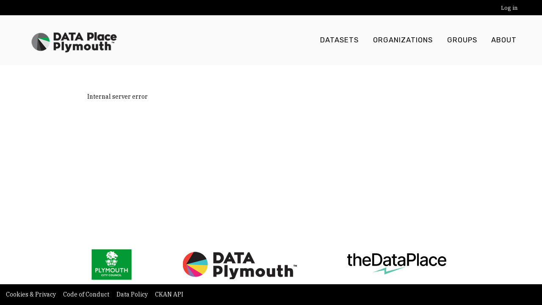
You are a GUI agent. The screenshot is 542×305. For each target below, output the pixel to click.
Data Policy (132, 294)
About (504, 40)
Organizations (403, 40)
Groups (462, 40)
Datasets (339, 40)
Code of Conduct (87, 294)
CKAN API (169, 294)
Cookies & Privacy (31, 294)
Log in (509, 7)
